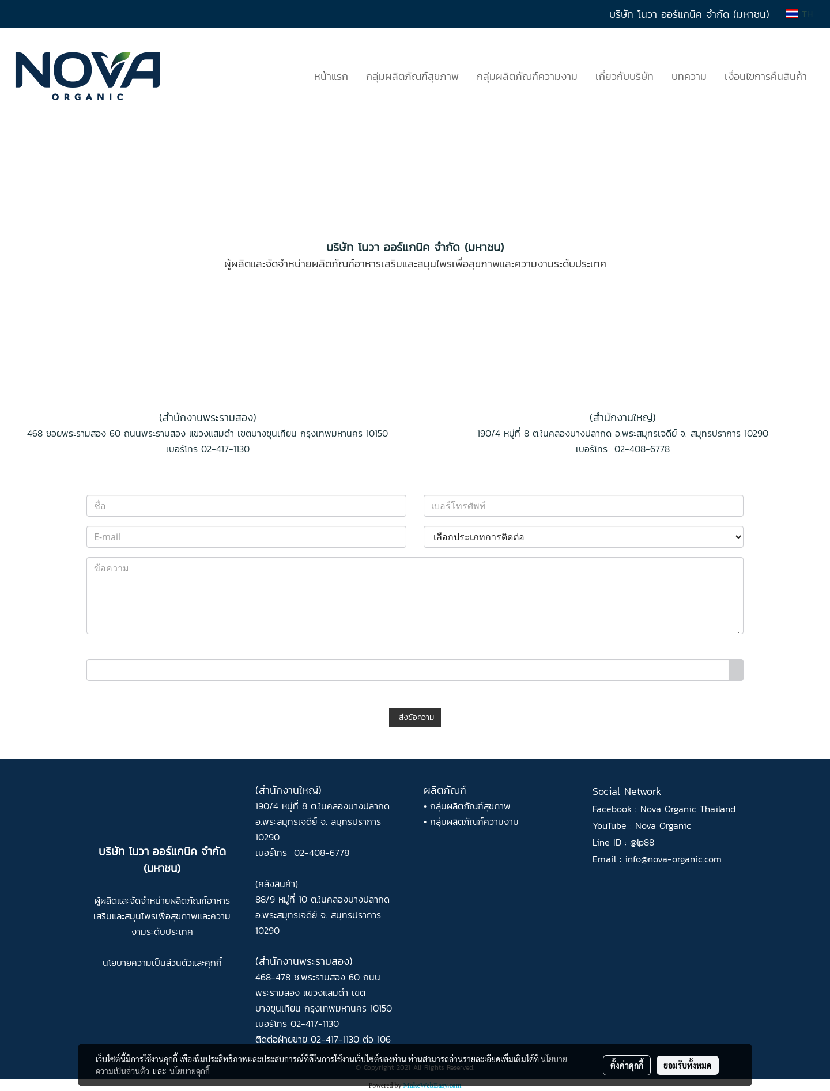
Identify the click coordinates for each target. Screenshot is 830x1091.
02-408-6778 (642, 449)
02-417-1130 (225, 449)
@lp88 (642, 842)
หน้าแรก (331, 76)
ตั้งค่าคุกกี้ (626, 1065)
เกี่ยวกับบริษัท (624, 76)
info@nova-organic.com (673, 859)
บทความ (689, 76)
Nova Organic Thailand (687, 809)
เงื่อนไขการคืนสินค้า (766, 76)
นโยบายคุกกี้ (189, 1071)
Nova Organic (663, 825)
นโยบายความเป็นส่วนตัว (147, 962)
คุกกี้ (213, 962)
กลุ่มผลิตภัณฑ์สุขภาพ (412, 76)
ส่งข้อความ (415, 717)
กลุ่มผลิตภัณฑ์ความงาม (527, 76)
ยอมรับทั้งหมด (687, 1065)
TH (799, 14)
